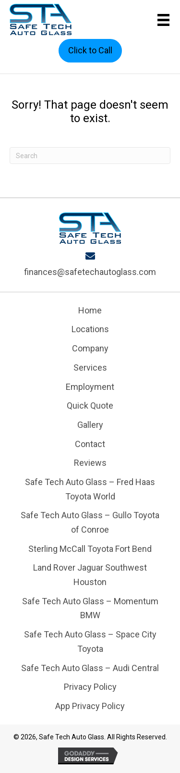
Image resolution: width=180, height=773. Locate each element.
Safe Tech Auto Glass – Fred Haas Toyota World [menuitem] (90, 489)
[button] (90, 50)
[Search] (90, 155)
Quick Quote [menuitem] (90, 405)
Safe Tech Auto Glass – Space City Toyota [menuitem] (90, 641)
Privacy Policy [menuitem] (90, 687)
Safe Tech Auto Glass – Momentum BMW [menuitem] (90, 608)
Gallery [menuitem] (90, 425)
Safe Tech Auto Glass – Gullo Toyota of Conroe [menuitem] (90, 522)
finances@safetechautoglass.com (90, 272)
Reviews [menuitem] (90, 463)
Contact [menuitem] (90, 444)
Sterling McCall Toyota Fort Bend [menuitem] (90, 549)
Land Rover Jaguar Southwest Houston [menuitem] (90, 574)
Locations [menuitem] (90, 329)
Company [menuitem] (90, 348)
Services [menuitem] (90, 367)
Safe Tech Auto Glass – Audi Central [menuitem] (90, 668)
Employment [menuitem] (90, 387)
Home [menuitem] (90, 310)
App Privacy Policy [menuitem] (90, 706)
